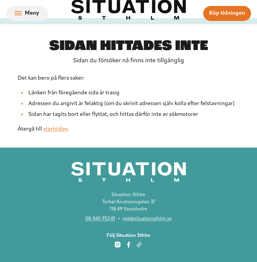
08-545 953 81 (100, 218)
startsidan (55, 129)
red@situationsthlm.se (147, 218)
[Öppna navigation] (27, 13)
